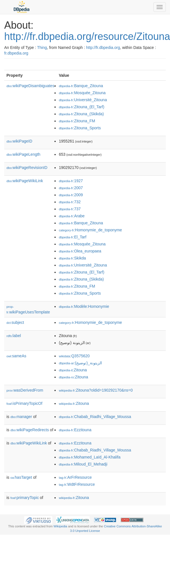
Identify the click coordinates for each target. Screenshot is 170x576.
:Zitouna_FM (77, 121)
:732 (70, 202)
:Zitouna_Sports (80, 128)
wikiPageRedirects (29, 430)
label (13, 335)
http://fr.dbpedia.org (103, 47)
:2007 (71, 188)
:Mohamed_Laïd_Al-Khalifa (89, 457)
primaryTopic (24, 497)
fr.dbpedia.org (16, 53)
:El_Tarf (72, 237)
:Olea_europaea (80, 251)
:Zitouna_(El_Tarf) (81, 107)
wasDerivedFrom (24, 390)
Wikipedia (60, 526)
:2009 (71, 195)
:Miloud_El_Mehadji (83, 464)
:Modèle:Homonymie (84, 306)
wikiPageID (19, 141)
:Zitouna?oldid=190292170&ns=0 (96, 390)
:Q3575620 (74, 356)
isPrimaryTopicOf (24, 403)
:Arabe (72, 216)
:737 (70, 209)
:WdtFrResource (77, 484)
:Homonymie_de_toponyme (90, 230)
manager (21, 416)
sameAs (16, 356)
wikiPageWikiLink (24, 181)
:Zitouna (73, 370)
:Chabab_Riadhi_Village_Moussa (95, 416)
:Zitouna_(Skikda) (81, 114)
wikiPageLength (23, 154)
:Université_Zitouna (83, 100)
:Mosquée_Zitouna (82, 93)
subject (15, 322)
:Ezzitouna (75, 430)
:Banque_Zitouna (81, 85)
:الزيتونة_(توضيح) (80, 363)
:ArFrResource (75, 477)
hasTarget (21, 477)
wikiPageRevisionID (26, 167)
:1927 (71, 181)
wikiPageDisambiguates (30, 85)
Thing (42, 47)
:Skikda (72, 258)
